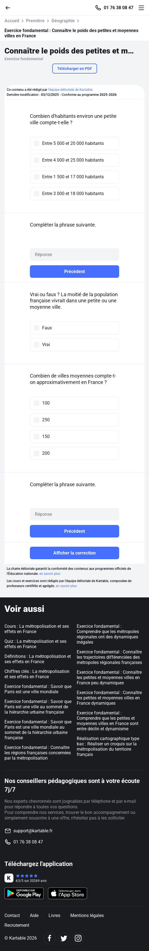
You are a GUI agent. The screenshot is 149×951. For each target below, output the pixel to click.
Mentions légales (87, 915)
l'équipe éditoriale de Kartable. (70, 90)
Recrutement (16, 925)
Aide (34, 915)
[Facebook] (50, 938)
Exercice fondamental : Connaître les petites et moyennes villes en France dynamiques (109, 698)
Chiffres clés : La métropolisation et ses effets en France (36, 674)
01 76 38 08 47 (118, 8)
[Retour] (10, 7)
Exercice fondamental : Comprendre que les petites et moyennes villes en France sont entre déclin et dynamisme (107, 720)
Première (35, 20)
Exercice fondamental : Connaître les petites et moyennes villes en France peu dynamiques (109, 677)
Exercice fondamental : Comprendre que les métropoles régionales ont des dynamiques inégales (108, 634)
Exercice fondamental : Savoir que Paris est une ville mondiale (37, 689)
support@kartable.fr (32, 830)
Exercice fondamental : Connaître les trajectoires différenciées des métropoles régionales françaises (109, 657)
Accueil (11, 20)
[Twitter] (64, 938)
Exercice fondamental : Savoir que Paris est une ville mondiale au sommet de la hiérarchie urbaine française (37, 729)
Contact (12, 915)
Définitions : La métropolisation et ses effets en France (37, 659)
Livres (54, 915)
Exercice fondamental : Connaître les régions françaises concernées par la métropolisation (37, 753)
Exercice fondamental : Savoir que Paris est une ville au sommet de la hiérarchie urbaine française (37, 707)
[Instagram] (78, 938)
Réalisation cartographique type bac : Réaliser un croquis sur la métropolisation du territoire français (108, 746)
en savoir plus (49, 574)
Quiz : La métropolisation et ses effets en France (35, 644)
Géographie (63, 20)
